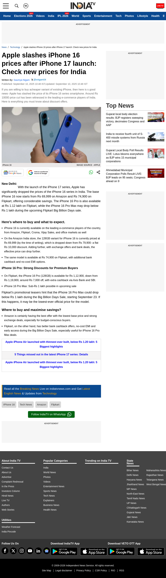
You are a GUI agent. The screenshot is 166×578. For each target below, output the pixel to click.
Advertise (6, 477)
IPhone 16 (9, 404)
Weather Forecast (11, 527)
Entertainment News (53, 486)
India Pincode (9, 531)
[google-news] (46, 550)
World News (49, 472)
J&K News (132, 517)
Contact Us (7, 467)
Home (7, 16)
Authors (6, 505)
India (51, 16)
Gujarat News (134, 512)
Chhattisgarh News (136, 507)
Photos (129, 16)
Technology (15, 47)
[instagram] (21, 550)
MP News (132, 489)
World (75, 16)
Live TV (6, 500)
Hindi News (8, 495)
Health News (49, 509)
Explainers (48, 500)
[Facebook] (5, 550)
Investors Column (11, 491)
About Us (6, 472)
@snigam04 (40, 79)
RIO (113, 570)
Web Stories (8, 509)
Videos (40, 16)
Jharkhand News (135, 484)
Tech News (26, 404)
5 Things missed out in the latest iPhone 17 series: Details (51, 354)
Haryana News (134, 479)
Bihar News (133, 470)
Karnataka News (135, 521)
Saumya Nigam (22, 80)
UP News (131, 503)
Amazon (41, 404)
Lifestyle (142, 16)
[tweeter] (13, 550)
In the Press (8, 486)
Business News (51, 505)
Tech (119, 16)
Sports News (49, 491)
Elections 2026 (23, 16)
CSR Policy (101, 570)
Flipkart (55, 404)
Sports (86, 16)
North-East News (135, 493)
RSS (121, 570)
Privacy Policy (83, 570)
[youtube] (30, 550)
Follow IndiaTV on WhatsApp (51, 414)
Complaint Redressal (12, 481)
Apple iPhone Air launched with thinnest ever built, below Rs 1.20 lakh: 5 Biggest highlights (51, 344)
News (4, 47)
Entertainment (103, 16)
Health (155, 16)
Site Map (46, 570)
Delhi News (132, 475)
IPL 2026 (63, 16)
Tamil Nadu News (136, 498)
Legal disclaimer (63, 570)
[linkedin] (38, 550)
